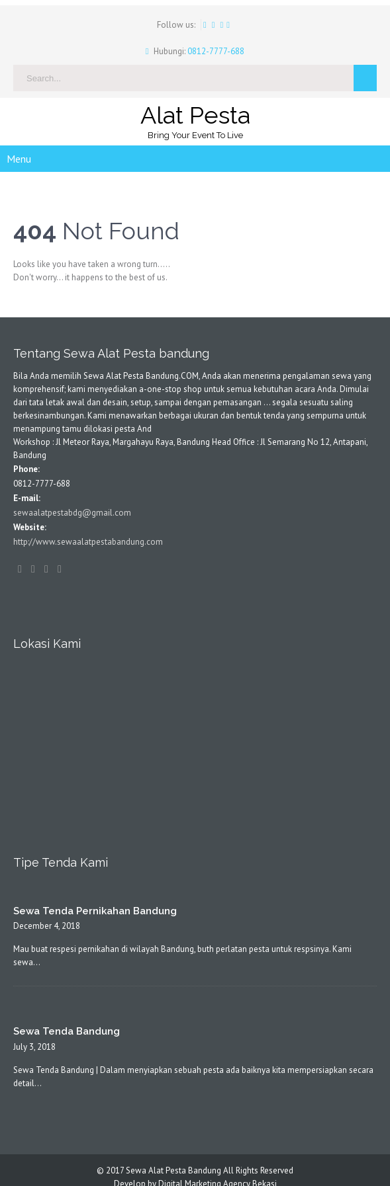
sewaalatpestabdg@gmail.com (72, 512)
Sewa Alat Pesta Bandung (173, 1170)
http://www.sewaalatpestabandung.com (88, 541)
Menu (19, 158)
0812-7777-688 (214, 51)
